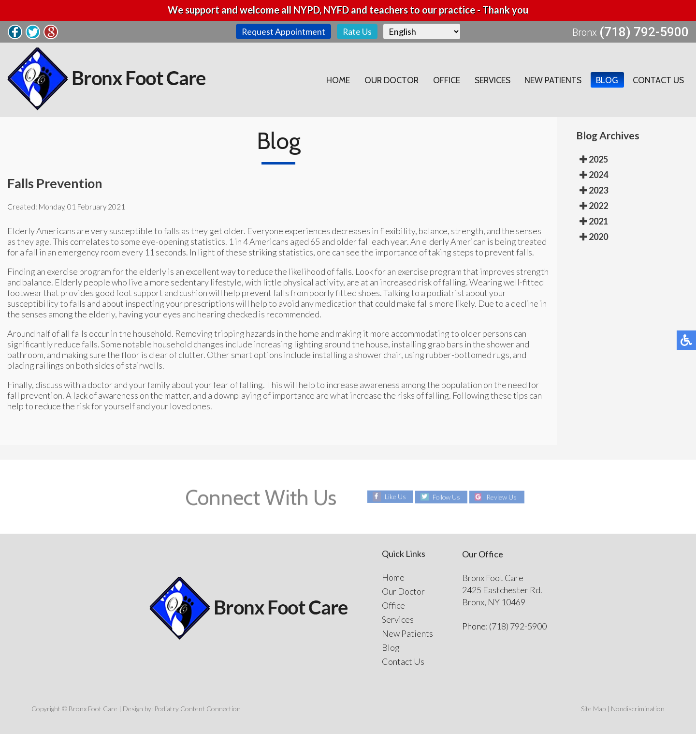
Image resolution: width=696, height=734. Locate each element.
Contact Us (658, 80)
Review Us (502, 497)
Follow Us (446, 497)
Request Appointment (283, 31)
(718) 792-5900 (644, 32)
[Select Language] (422, 31)
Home (333, 80)
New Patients (551, 80)
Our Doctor (387, 80)
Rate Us (357, 31)
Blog (606, 80)
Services (489, 80)
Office (443, 80)
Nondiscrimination (638, 708)
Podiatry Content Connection (197, 708)
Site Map (593, 708)
